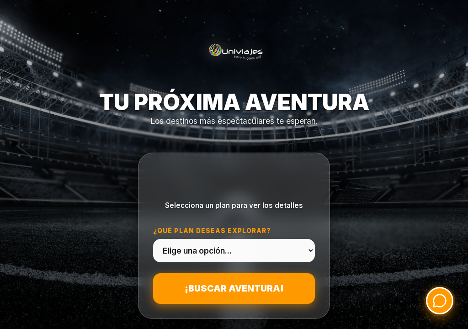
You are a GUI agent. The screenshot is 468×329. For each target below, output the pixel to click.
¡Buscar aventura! (234, 288)
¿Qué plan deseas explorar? (212, 230)
